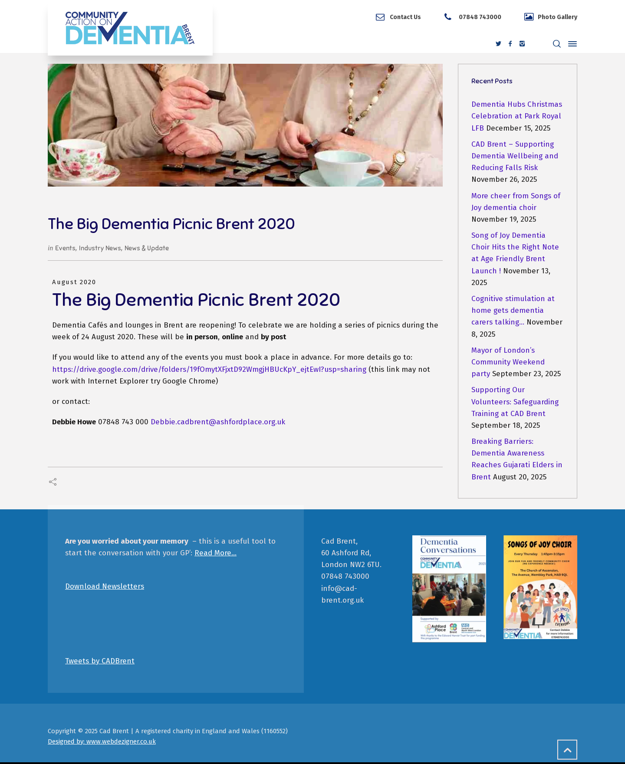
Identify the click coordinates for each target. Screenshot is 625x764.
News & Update (147, 248)
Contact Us (405, 17)
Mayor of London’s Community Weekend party (508, 362)
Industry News (100, 248)
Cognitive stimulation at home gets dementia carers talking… (513, 310)
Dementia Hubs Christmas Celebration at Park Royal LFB (516, 116)
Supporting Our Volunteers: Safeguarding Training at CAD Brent (515, 401)
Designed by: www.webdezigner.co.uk (102, 741)
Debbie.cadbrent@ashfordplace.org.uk (218, 421)
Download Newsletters (104, 586)
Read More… (215, 552)
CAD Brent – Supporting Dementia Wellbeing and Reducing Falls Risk (514, 156)
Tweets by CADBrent (100, 661)
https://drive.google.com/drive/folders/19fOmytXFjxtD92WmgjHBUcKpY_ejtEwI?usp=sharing (210, 369)
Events (65, 248)
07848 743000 (479, 17)
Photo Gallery (557, 17)
